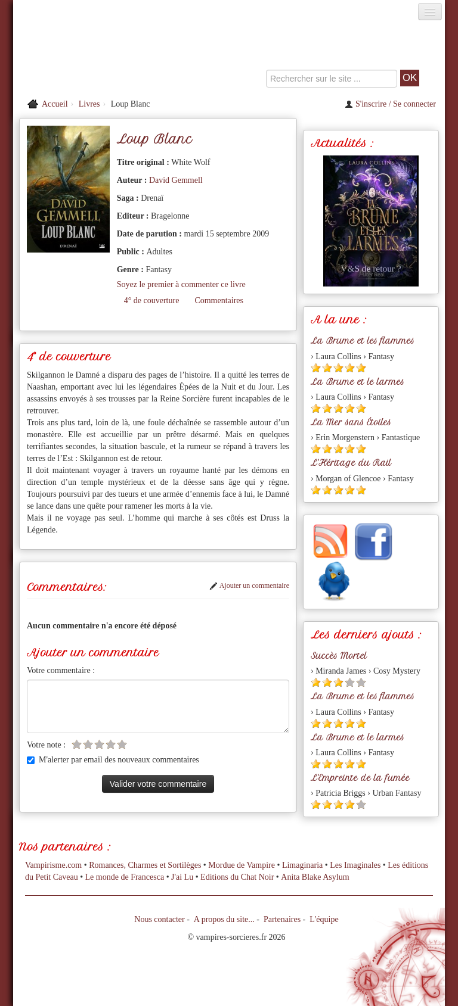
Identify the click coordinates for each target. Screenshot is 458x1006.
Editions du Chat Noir (237, 877)
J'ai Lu (182, 877)
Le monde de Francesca (125, 877)
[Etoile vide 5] (122, 744)
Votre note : (46, 744)
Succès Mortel (339, 656)
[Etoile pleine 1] (316, 368)
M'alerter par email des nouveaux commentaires (113, 759)
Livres (89, 103)
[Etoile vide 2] (88, 744)
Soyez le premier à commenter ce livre (181, 284)
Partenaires (282, 919)
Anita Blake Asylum (315, 877)
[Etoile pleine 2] (327, 368)
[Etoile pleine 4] (350, 368)
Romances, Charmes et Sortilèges (145, 865)
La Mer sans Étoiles (351, 422)
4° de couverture (152, 300)
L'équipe (324, 919)
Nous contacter (159, 919)
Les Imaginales (355, 865)
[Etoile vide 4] (111, 744)
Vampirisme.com (53, 865)
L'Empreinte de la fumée (360, 778)
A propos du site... (224, 919)
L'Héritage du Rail (351, 463)
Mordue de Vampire (241, 865)
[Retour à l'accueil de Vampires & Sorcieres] (81, 56)
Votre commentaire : (61, 670)
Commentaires (218, 300)
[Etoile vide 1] (77, 744)
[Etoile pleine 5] (361, 368)
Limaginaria (302, 865)
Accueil (55, 103)
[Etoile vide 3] (99, 744)
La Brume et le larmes (357, 382)
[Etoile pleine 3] (338, 368)
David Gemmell (176, 180)
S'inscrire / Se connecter (390, 103)
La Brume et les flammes (362, 340)
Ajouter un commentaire (249, 585)
